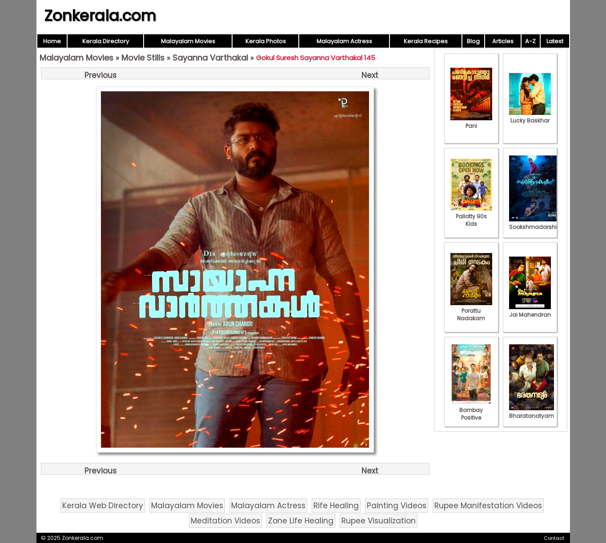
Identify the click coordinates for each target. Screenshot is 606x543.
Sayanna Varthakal (210, 57)
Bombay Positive (471, 410)
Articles (503, 41)
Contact (554, 538)
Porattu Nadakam (471, 310)
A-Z (530, 41)
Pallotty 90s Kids (471, 216)
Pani (471, 122)
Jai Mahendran (530, 310)
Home (52, 41)
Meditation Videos (225, 520)
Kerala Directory (105, 41)
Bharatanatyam (531, 412)
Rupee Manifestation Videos (488, 505)
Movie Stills (143, 57)
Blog (473, 41)
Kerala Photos (265, 41)
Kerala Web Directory (102, 505)
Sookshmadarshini (535, 223)
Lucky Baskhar (530, 116)
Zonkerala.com (100, 15)
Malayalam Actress (344, 41)
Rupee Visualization (378, 520)
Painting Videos (396, 505)
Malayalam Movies (188, 41)
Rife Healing (336, 505)
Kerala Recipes (426, 41)
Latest (554, 41)
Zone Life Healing (300, 520)
